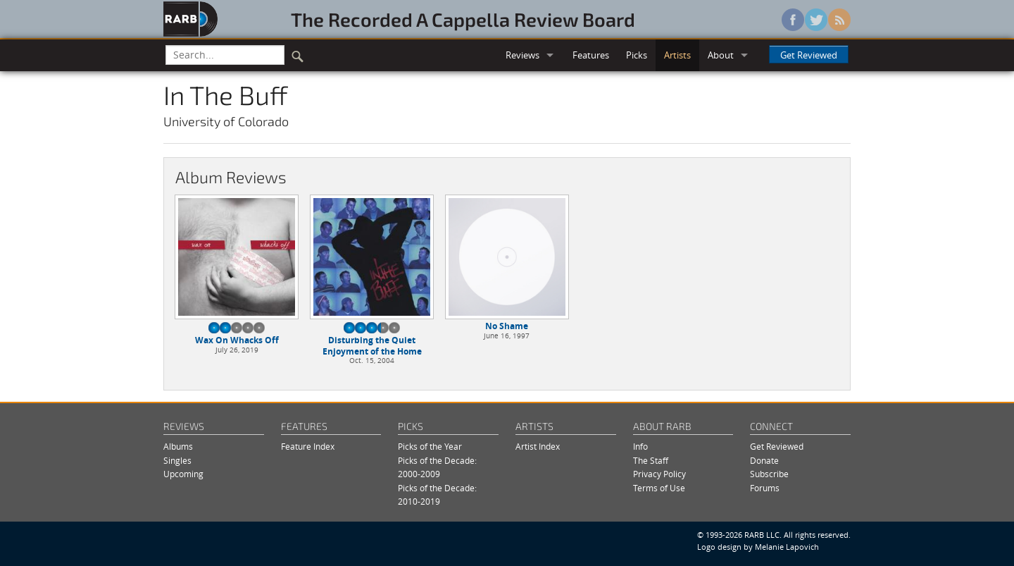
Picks (636, 55)
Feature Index (307, 447)
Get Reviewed (808, 55)
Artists (677, 55)
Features (590, 55)
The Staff (650, 461)
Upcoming (183, 474)
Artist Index (537, 447)
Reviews (522, 55)
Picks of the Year (430, 447)
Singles (177, 461)
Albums (178, 447)
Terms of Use (659, 488)
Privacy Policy (659, 474)
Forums (765, 488)
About (721, 55)
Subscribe (769, 474)
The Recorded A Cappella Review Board (463, 19)
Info (640, 447)
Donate (764, 461)
